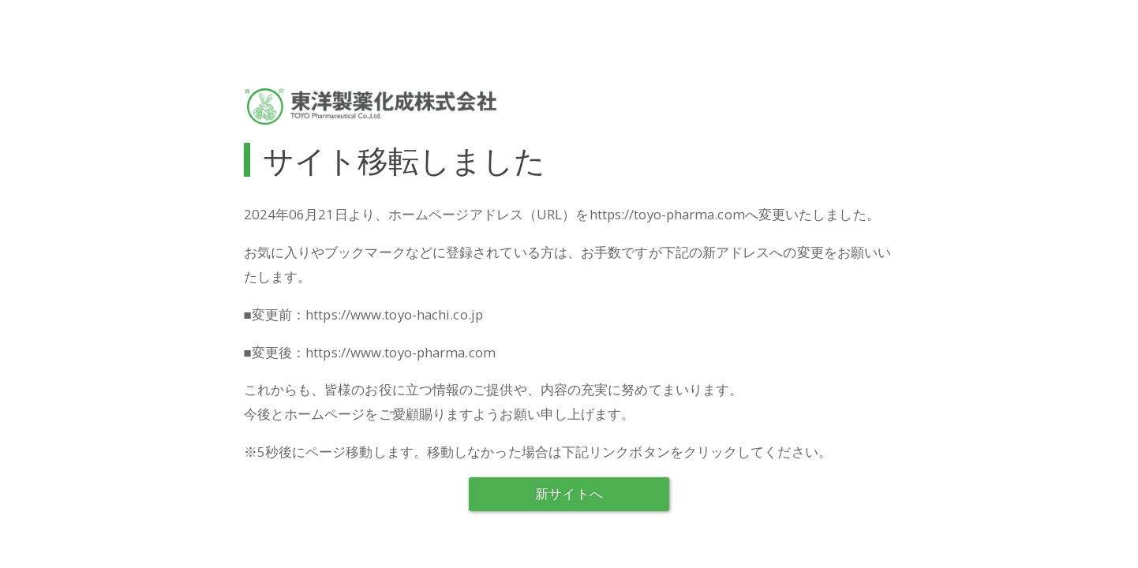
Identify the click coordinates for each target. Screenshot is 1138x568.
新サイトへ (569, 493)
